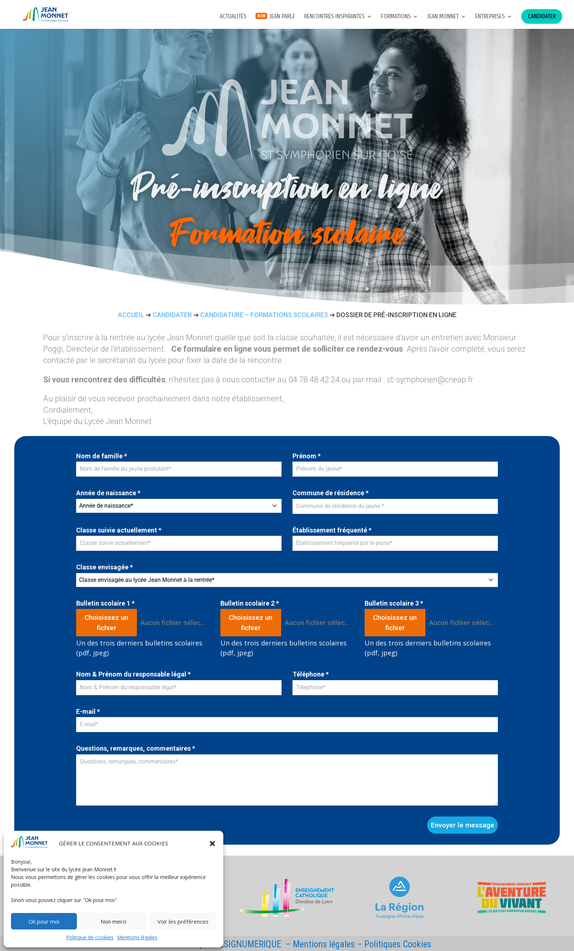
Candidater (542, 16)
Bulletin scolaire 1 (105, 603)
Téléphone (310, 674)
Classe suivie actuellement (118, 530)
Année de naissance (108, 493)
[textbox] (172, 506)
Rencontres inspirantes (334, 17)
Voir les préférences (183, 921)
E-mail (88, 711)
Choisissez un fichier (106, 622)
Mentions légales (137, 937)
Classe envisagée (104, 567)
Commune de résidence (330, 493)
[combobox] (179, 506)
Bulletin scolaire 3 (394, 603)
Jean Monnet (443, 17)
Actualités (233, 17)
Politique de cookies (89, 937)
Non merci (113, 921)
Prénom (306, 456)
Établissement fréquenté (332, 530)
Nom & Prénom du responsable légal (133, 674)
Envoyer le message (462, 825)
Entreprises (490, 17)
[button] (212, 843)
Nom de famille (101, 456)
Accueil (131, 316)
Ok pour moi (44, 921)
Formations (396, 17)
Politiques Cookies (397, 944)
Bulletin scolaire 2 (249, 603)
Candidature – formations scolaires (264, 316)
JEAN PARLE (282, 17)
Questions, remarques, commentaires (135, 748)
